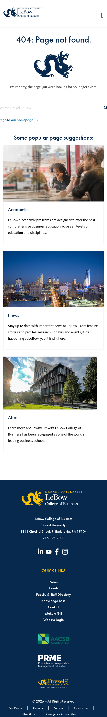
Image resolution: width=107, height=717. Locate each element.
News (53, 582)
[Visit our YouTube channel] (49, 551)
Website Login (53, 619)
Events (53, 588)
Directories (81, 707)
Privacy (58, 707)
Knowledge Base (53, 601)
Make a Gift (53, 613)
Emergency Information (61, 714)
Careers (38, 707)
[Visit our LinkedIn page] (41, 551)
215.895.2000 (53, 538)
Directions (29, 714)
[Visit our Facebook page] (58, 551)
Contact (53, 607)
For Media (15, 707)
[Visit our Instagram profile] (66, 551)
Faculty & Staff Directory (53, 594)
